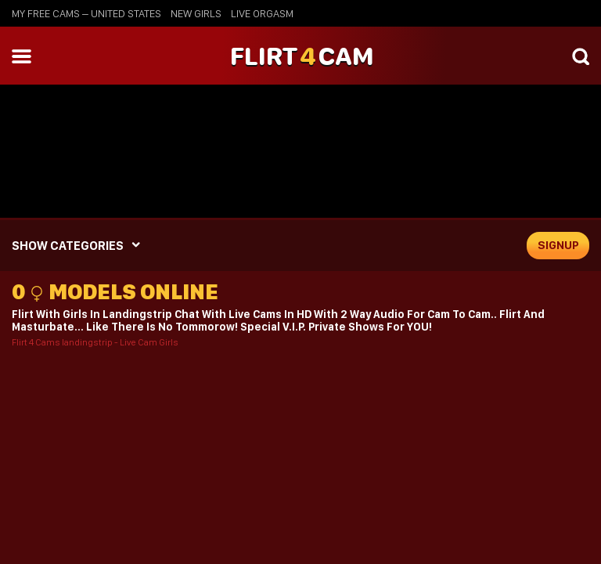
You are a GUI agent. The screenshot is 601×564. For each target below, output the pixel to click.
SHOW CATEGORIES (68, 245)
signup (558, 245)
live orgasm (262, 13)
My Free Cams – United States (86, 13)
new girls (196, 13)
